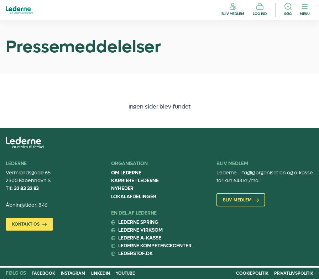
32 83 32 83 (26, 188)
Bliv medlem (232, 13)
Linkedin (100, 273)
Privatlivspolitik (293, 273)
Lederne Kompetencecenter (155, 245)
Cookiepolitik (252, 273)
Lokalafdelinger (133, 196)
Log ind (260, 13)
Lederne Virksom (140, 230)
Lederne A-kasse (139, 238)
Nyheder (122, 188)
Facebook (43, 273)
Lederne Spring (138, 222)
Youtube (125, 273)
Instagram (73, 273)
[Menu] (304, 10)
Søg (288, 13)
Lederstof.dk (135, 253)
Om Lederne (126, 172)
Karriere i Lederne (135, 180)
